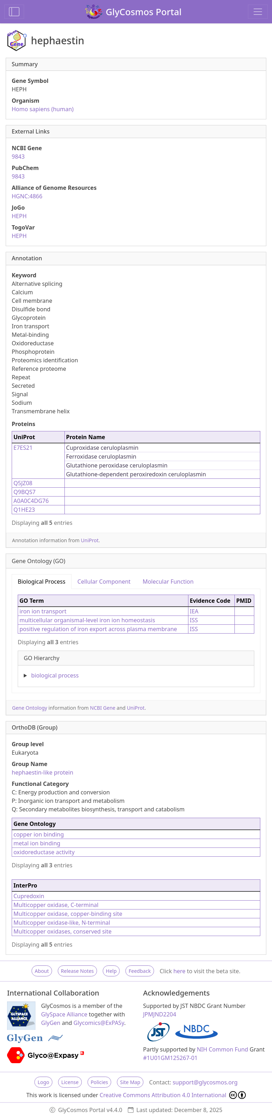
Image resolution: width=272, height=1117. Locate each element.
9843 (18, 156)
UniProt (89, 540)
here (179, 971)
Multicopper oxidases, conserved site (62, 931)
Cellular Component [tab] (104, 581)
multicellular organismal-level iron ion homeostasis (87, 620)
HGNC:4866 (27, 196)
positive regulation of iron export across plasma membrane (98, 629)
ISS (194, 620)
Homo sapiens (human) (43, 109)
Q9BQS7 (24, 492)
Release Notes (77, 971)
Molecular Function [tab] (168, 581)
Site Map (130, 1082)
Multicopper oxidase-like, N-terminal (61, 922)
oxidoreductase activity (44, 852)
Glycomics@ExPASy (99, 1023)
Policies (99, 1082)
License (70, 1082)
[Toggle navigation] (258, 12)
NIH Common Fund (222, 1049)
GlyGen (51, 1023)
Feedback (140, 971)
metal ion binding (36, 843)
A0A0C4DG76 (31, 501)
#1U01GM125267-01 (170, 1058)
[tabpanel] (136, 638)
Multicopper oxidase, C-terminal (55, 905)
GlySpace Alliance (64, 1014)
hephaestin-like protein (42, 772)
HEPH (19, 216)
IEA (194, 611)
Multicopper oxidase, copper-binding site (67, 914)
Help (111, 971)
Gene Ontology (29, 707)
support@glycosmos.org (204, 1082)
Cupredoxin (28, 896)
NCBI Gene (102, 707)
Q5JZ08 (22, 483)
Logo (43, 1082)
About (42, 971)
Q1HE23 (24, 510)
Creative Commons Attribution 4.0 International (173, 1095)
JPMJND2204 (159, 1014)
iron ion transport (43, 611)
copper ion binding (38, 834)
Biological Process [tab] (42, 581)
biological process (55, 675)
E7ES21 (23, 448)
